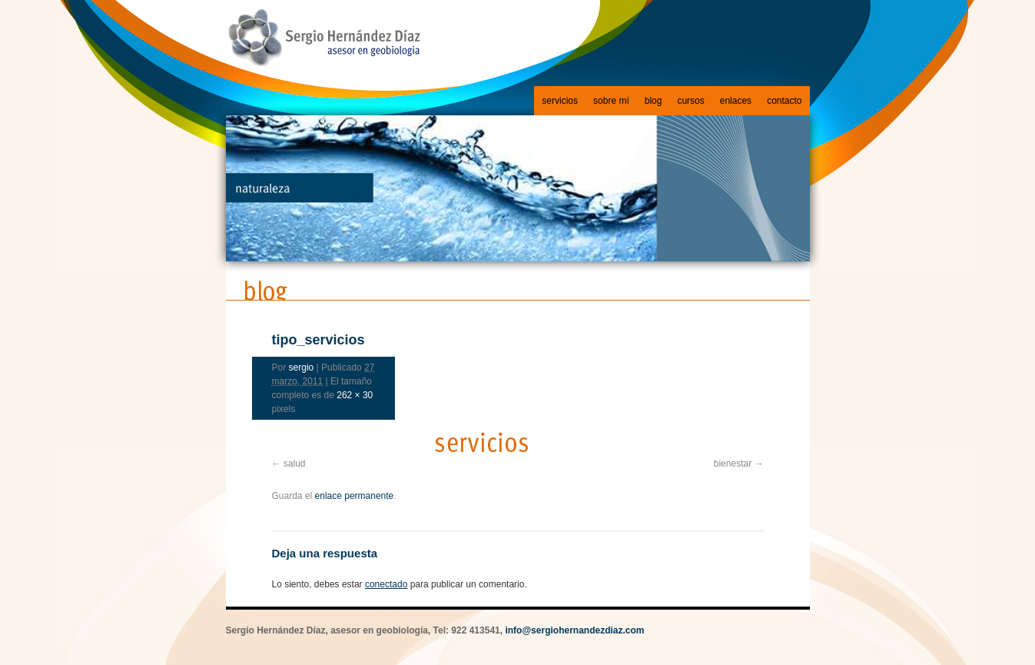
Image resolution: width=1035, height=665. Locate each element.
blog (653, 100)
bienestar (732, 463)
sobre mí (611, 100)
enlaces (735, 100)
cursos (690, 100)
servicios (560, 100)
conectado (386, 584)
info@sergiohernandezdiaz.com (574, 630)
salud (295, 463)
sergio (301, 367)
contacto (784, 100)
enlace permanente (354, 495)
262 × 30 (355, 395)
